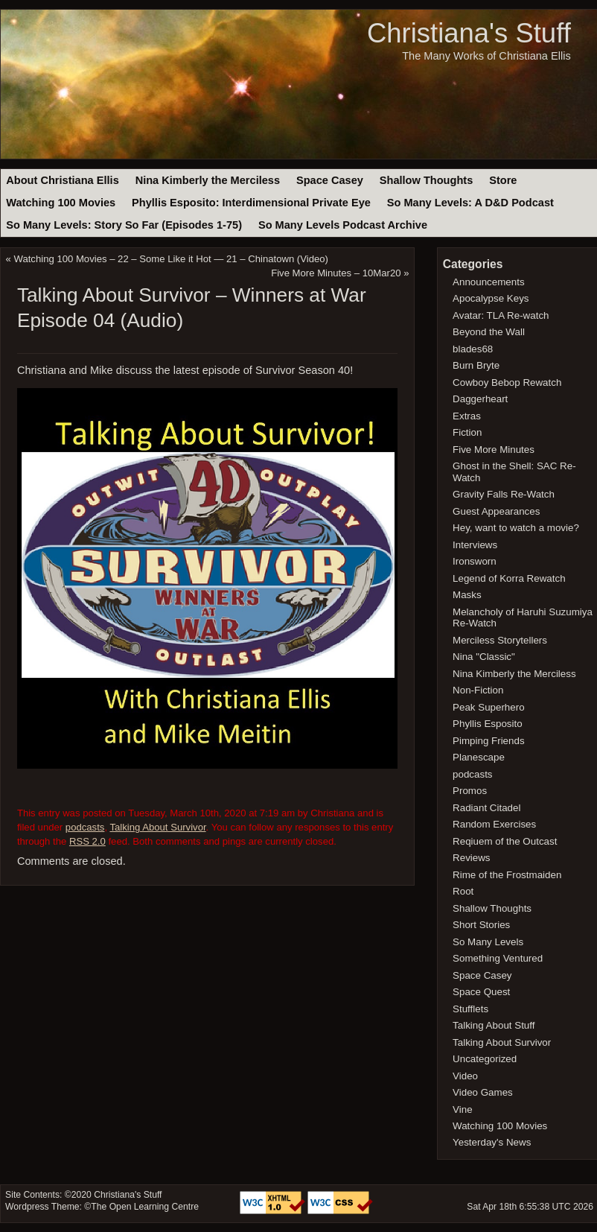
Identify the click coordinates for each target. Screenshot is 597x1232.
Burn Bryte (476, 365)
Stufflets (470, 1009)
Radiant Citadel (486, 807)
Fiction (467, 432)
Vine (463, 1109)
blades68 (473, 349)
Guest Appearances (496, 511)
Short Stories (481, 924)
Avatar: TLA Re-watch (501, 315)
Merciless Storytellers (500, 640)
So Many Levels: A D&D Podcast (470, 203)
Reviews (471, 857)
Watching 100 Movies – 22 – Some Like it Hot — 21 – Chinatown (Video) (171, 258)
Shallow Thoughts (426, 180)
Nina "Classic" (484, 656)
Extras (467, 416)
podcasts (85, 827)
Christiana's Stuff (469, 33)
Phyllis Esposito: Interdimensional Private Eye (251, 203)
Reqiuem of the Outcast (505, 841)
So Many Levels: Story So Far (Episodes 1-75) (124, 225)
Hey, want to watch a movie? (516, 527)
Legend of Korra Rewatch (509, 578)
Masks (467, 594)
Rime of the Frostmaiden (507, 874)
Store (503, 180)
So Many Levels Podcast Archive (342, 225)
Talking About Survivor (157, 827)
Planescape (479, 757)
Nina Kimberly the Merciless (207, 180)
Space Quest (481, 991)
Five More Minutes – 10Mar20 (335, 273)
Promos (470, 790)
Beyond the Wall (489, 331)
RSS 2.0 (87, 841)
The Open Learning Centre (145, 1206)
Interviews (475, 544)
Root (463, 891)
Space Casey (329, 180)
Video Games (483, 1092)
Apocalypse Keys (491, 298)
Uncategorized (485, 1058)
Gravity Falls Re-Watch (504, 494)
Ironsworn (475, 561)
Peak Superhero (489, 707)
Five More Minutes (493, 449)
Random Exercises (494, 824)
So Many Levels (488, 941)
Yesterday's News (492, 1142)
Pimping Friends (489, 740)
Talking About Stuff (493, 1025)
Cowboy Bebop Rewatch (507, 382)
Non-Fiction (478, 690)
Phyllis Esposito (488, 723)
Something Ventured (498, 958)
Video (465, 1076)
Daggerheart (480, 398)
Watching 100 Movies (60, 203)
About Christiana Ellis (62, 180)
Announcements (489, 282)
